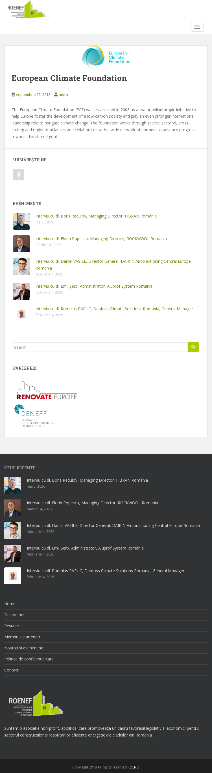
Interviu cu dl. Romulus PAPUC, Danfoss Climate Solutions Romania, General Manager (114, 308)
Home (10, 603)
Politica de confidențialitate (29, 659)
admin (64, 94)
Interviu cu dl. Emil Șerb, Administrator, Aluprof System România (94, 286)
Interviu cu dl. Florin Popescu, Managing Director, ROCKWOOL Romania (101, 238)
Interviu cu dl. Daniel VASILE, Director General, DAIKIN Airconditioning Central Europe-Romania (113, 525)
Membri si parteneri (22, 636)
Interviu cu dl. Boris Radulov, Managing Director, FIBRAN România (96, 216)
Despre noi (14, 614)
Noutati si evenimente (24, 648)
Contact (11, 670)
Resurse (11, 625)
